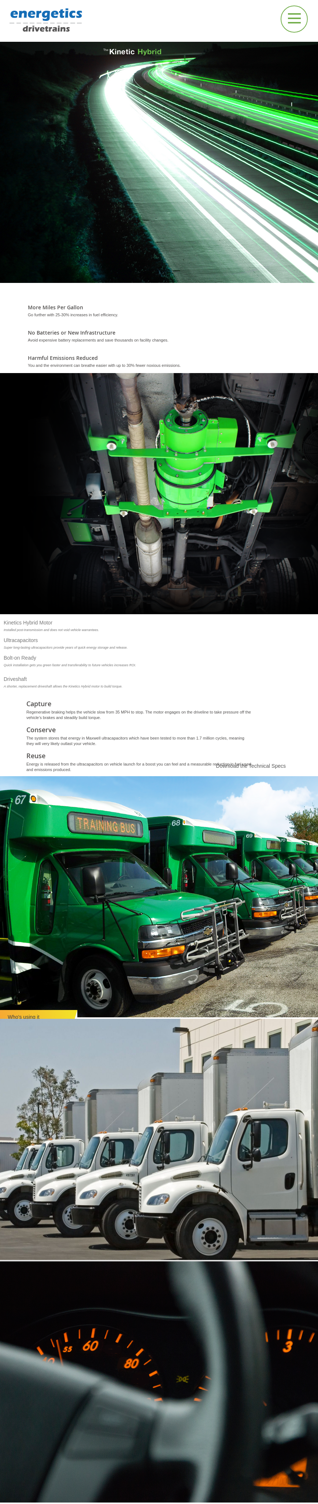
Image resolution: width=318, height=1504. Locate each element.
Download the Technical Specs (251, 766)
